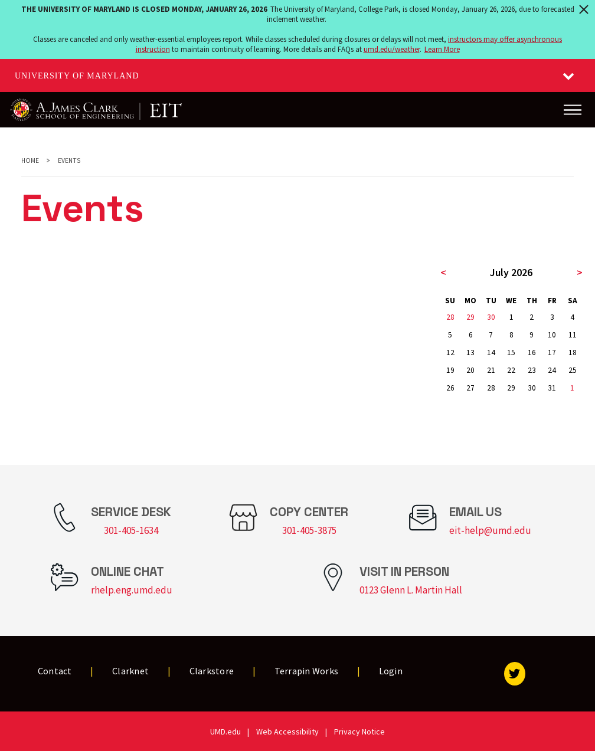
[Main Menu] (573, 110)
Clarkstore (211, 671)
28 (450, 317)
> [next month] (580, 272)
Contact (55, 671)
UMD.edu (225, 731)
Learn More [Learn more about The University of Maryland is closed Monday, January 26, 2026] (442, 49)
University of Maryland (77, 75)
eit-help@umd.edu (490, 530)
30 (491, 317)
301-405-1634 (131, 530)
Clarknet (130, 671)
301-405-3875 (309, 530)
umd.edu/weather (392, 49)
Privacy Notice (359, 731)
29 (470, 317)
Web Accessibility (287, 731)
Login (391, 671)
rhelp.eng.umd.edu (131, 589)
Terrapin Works (306, 671)
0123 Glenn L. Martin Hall (410, 589)
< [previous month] (443, 272)
